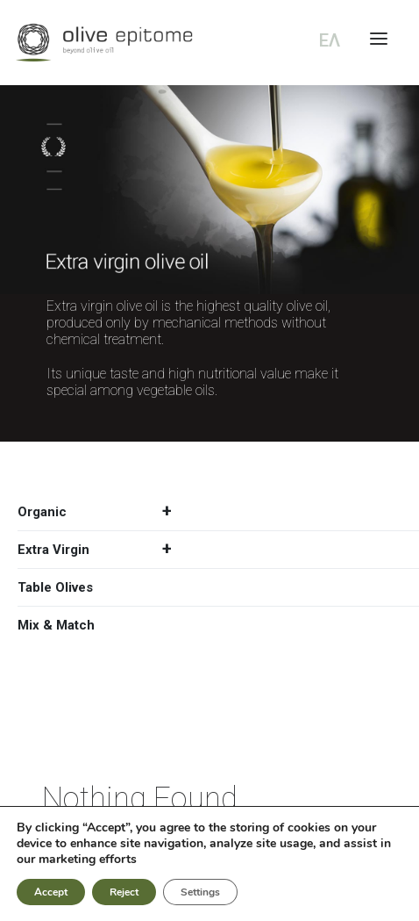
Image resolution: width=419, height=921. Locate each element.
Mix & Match (56, 625)
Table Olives (55, 587)
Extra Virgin (102, 549)
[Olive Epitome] (209, 42)
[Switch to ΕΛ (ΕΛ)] (326, 40)
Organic (102, 511)
